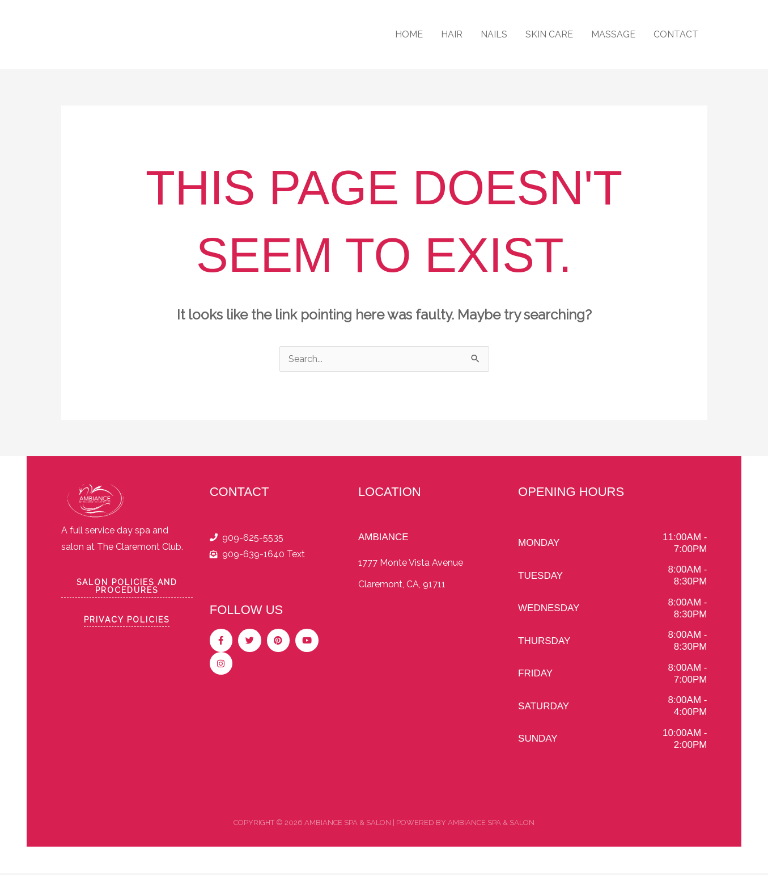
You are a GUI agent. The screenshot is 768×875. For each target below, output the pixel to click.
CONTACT (676, 34)
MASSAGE (613, 34)
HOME (409, 34)
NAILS (494, 34)
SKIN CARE (549, 34)
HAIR (452, 34)
